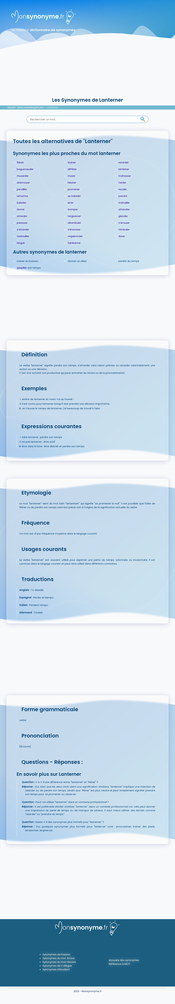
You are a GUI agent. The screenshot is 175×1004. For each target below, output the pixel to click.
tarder (122, 182)
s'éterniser (74, 229)
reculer (123, 189)
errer (70, 202)
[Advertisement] (87, 72)
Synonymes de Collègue (57, 965)
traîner (72, 162)
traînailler (124, 202)
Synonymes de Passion (56, 954)
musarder (22, 176)
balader (21, 202)
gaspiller (22, 267)
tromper (73, 209)
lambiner (124, 169)
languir (21, 243)
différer (72, 169)
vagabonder (75, 236)
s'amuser (124, 222)
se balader (74, 196)
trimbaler (124, 229)
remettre (22, 196)
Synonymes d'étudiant (56, 969)
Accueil (11, 107)
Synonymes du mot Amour (58, 958)
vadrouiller (23, 236)
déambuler (74, 222)
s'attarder (23, 229)
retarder (124, 162)
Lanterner (52, 107)
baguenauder (25, 169)
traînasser (125, 176)
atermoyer (23, 182)
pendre (123, 196)
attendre (124, 209)
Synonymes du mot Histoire (59, 962)
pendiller (22, 189)
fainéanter (74, 243)
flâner (20, 162)
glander (123, 216)
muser (71, 176)
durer (122, 236)
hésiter (72, 182)
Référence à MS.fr (119, 964)
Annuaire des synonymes (124, 960)
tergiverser (74, 216)
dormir (21, 209)
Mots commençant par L (31, 107)
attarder (22, 216)
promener (74, 189)
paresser (22, 222)
